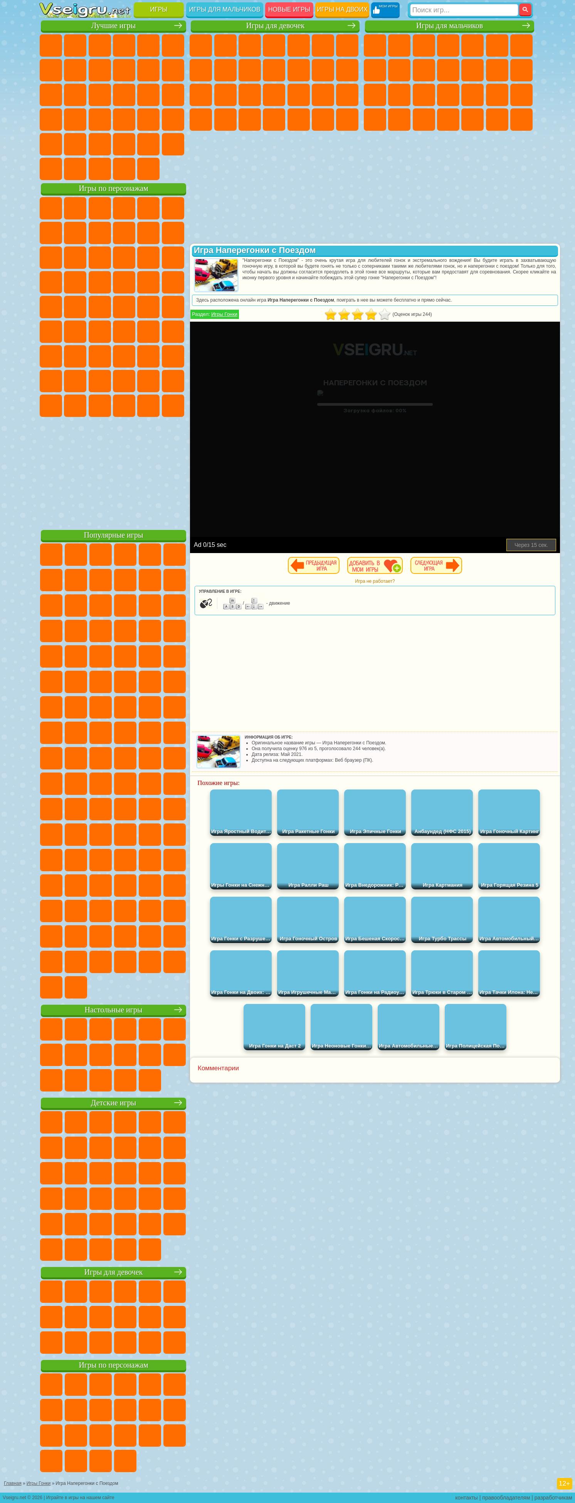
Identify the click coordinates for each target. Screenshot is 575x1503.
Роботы (399, 95)
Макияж (347, 95)
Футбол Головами (75, 169)
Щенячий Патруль (100, 208)
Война (100, 169)
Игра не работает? (375, 581)
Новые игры (289, 9)
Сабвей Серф (51, 257)
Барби (274, 45)
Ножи (173, 95)
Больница (274, 95)
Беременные (225, 95)
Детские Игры (124, 45)
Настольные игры (114, 1010)
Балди (75, 356)
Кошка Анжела (225, 70)
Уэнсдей (51, 406)
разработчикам (553, 1498)
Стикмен (448, 70)
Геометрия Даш (100, 70)
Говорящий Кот (124, 208)
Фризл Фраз (51, 307)
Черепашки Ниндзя (399, 70)
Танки (448, 45)
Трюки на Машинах (148, 119)
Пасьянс (124, 95)
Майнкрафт (521, 45)
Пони (201, 45)
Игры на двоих (342, 9)
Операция (323, 95)
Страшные (51, 95)
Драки (497, 70)
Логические (75, 95)
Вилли (51, 208)
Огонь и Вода (250, 45)
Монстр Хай (323, 45)
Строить (124, 169)
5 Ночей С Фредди (173, 208)
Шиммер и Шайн (100, 307)
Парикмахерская (323, 70)
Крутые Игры (124, 144)
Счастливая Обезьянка (124, 307)
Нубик (173, 356)
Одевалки (299, 70)
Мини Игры (100, 119)
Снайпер (375, 95)
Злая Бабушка (148, 233)
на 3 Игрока (75, 144)
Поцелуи (347, 70)
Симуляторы (100, 45)
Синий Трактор (51, 332)
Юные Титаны (173, 307)
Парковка (375, 45)
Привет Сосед (51, 381)
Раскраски (201, 70)
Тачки (173, 257)
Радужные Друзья (75, 381)
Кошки (274, 70)
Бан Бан (75, 406)
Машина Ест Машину (521, 95)
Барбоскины (100, 282)
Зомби (472, 45)
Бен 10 (399, 119)
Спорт (124, 70)
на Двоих (148, 45)
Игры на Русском (148, 95)
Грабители (497, 95)
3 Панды (148, 257)
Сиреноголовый (100, 332)
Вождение (51, 169)
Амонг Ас (124, 332)
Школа (148, 144)
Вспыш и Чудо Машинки (51, 282)
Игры (159, 9)
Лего (173, 233)
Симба (148, 381)
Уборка (299, 119)
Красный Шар (75, 233)
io (173, 70)
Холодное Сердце (250, 70)
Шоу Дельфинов (124, 257)
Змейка (173, 119)
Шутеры (472, 119)
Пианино (323, 119)
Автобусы (448, 119)
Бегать (497, 119)
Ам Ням (100, 257)
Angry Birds (75, 257)
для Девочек (75, 45)
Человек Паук (173, 282)
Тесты (299, 45)
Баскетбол (173, 144)
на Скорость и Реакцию (124, 119)
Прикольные (75, 119)
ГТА (375, 119)
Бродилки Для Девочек (347, 45)
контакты (466, 1498)
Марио (148, 282)
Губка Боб (75, 208)
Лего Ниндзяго (148, 208)
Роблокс (148, 356)
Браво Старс (148, 332)
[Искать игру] (464, 10)
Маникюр (299, 95)
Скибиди (100, 406)
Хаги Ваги (124, 356)
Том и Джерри (148, 307)
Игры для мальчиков (224, 9)
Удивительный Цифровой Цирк (173, 406)
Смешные (148, 70)
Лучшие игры (113, 26)
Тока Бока (100, 381)
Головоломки (51, 144)
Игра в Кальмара (173, 332)
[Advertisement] (113, 472)
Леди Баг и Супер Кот (124, 233)
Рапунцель (250, 95)
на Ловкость (173, 45)
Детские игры (113, 1103)
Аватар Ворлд (124, 381)
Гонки (521, 70)
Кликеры (100, 95)
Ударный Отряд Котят (124, 282)
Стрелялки (521, 119)
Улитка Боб (51, 233)
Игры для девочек (275, 26)
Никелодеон (100, 144)
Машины (375, 70)
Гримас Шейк (124, 406)
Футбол (399, 45)
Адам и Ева (75, 307)
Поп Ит (75, 70)
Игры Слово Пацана (173, 381)
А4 (51, 356)
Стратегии (424, 45)
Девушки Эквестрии (225, 45)
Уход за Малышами (250, 119)
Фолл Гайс (75, 332)
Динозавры (51, 119)
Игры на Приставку (148, 169)
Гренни (100, 356)
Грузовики (472, 70)
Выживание (472, 95)
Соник (75, 282)
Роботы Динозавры (448, 95)
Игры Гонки (224, 314)
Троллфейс (100, 233)
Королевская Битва (497, 45)
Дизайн (274, 119)
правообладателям (506, 1498)
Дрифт (424, 119)
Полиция (424, 95)
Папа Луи (201, 95)
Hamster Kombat (148, 406)
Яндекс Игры (51, 70)
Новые (51, 45)
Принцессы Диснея (201, 119)
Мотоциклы (424, 70)
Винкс (347, 119)
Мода (225, 119)
